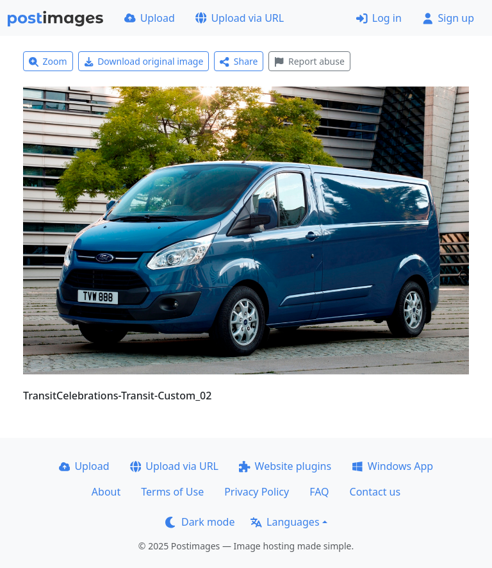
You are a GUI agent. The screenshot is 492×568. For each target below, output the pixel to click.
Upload (149, 18)
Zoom (48, 61)
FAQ (319, 492)
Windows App (392, 466)
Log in (379, 18)
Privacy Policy (256, 492)
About (106, 492)
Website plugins (285, 466)
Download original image (144, 61)
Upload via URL (239, 18)
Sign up (448, 18)
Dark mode (199, 522)
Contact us (375, 492)
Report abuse (309, 61)
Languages (284, 522)
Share (239, 61)
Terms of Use (172, 492)
